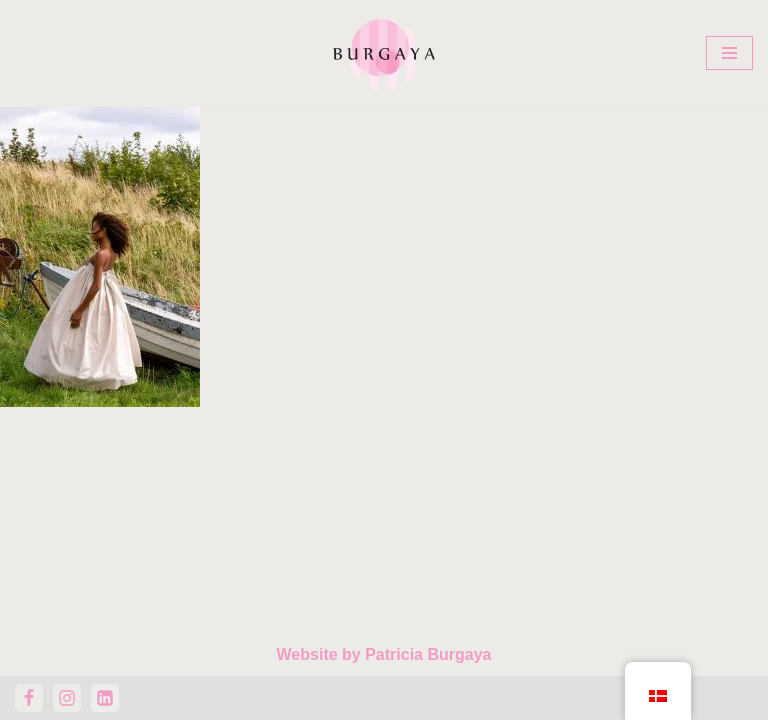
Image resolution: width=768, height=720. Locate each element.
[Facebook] (29, 698)
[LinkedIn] (105, 698)
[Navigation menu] (729, 53)
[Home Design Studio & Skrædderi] (384, 53)
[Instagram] (67, 698)
